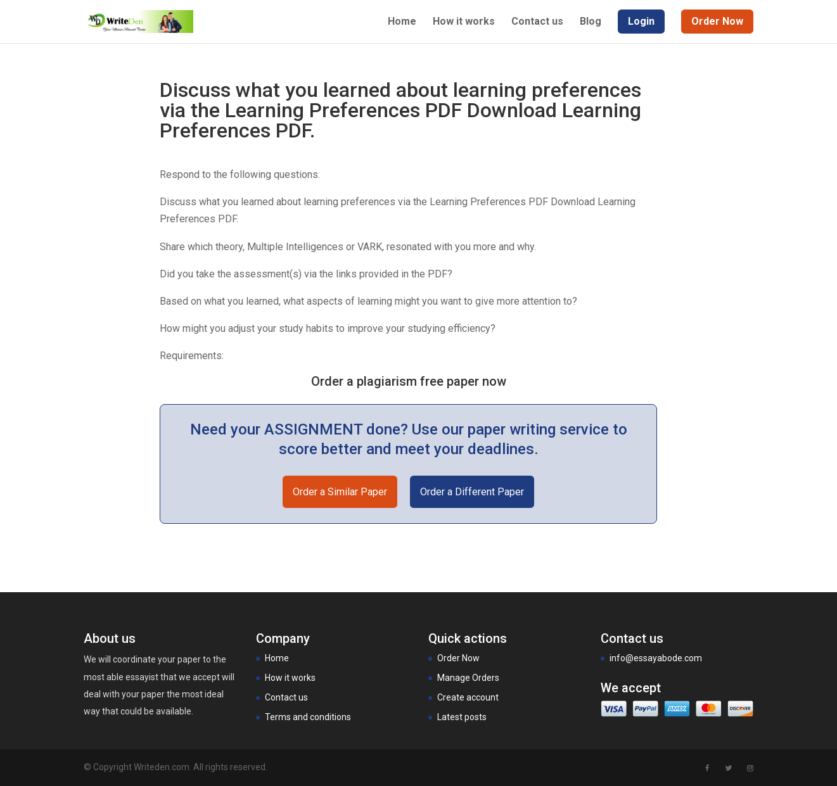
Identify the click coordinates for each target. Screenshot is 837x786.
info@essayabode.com (656, 658)
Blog (590, 22)
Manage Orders (468, 678)
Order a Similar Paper (340, 492)
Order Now (458, 658)
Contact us (537, 22)
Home (402, 22)
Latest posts (462, 717)
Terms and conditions (308, 717)
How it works (464, 22)
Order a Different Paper (472, 492)
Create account (468, 697)
